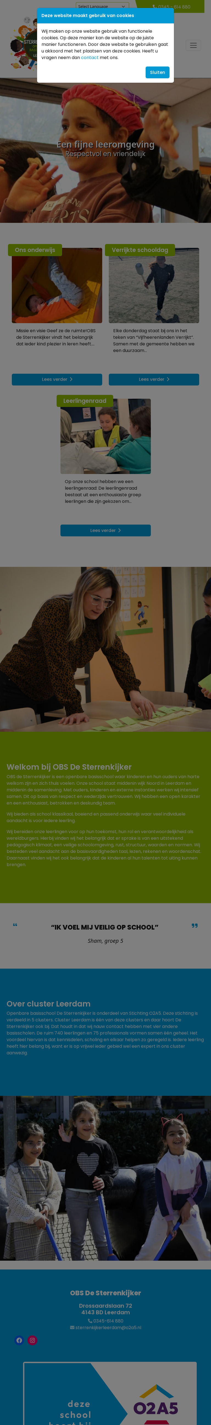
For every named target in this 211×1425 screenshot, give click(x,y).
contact (90, 57)
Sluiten (157, 72)
